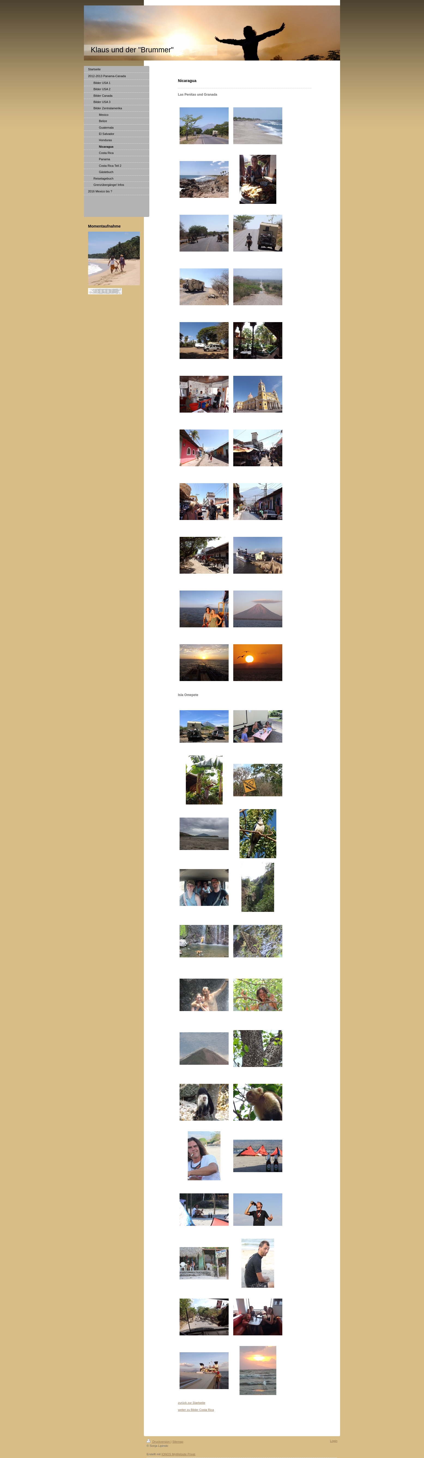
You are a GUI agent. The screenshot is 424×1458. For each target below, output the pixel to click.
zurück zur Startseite (191, 1402)
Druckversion (159, 1441)
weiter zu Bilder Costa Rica (196, 1409)
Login (333, 1440)
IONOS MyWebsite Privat (178, 1454)
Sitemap (177, 1441)
